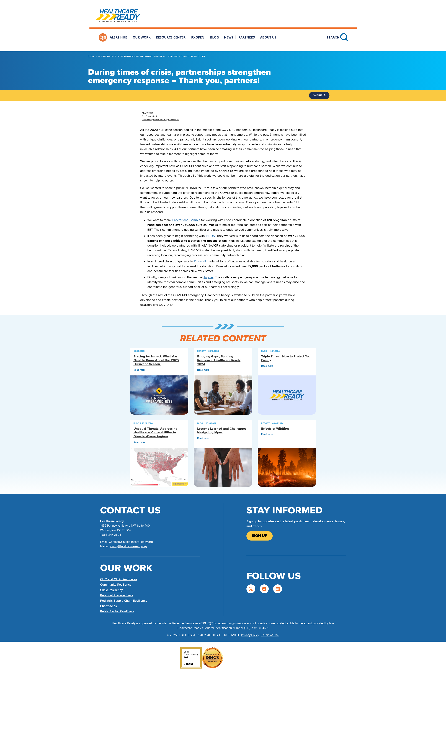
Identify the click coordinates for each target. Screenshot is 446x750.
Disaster (147, 119)
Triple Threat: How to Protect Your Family (286, 358)
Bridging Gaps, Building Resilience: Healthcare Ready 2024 (218, 360)
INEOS (210, 236)
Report (201, 351)
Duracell (200, 261)
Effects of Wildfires (275, 429)
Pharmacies (108, 606)
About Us (268, 37)
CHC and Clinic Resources (118, 579)
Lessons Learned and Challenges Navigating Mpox (221, 430)
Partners (246, 37)
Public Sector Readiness (117, 611)
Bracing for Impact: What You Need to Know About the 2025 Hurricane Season (156, 360)
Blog (214, 37)
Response (173, 119)
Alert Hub (118, 37)
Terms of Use (270, 635)
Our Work (142, 37)
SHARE (319, 95)
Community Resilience (116, 585)
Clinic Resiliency (111, 590)
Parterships (160, 119)
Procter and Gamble (186, 220)
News (228, 37)
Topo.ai (208, 277)
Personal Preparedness (116, 595)
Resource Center (170, 37)
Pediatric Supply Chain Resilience (123, 601)
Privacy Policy (250, 635)
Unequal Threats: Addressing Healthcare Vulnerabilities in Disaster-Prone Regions (155, 432)
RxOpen (197, 37)
